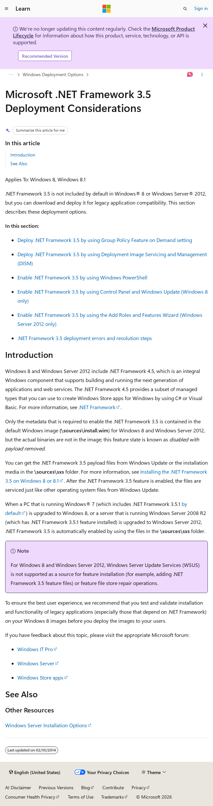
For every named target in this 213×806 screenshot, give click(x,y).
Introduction (22, 155)
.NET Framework (97, 407)
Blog (85, 787)
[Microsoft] (106, 9)
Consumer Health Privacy (30, 797)
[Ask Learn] (190, 75)
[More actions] (202, 75)
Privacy (139, 787)
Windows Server (35, 663)
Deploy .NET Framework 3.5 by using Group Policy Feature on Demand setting (104, 240)
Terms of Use (80, 797)
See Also (18, 163)
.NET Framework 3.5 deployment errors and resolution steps (84, 338)
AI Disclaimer (18, 787)
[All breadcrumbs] (10, 75)
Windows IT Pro (35, 649)
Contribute (113, 787)
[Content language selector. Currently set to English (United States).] (34, 772)
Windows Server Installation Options (46, 725)
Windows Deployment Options (53, 74)
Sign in (201, 8)
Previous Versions (56, 787)
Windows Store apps (40, 677)
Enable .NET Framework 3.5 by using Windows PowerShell (82, 277)
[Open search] (185, 9)
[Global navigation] (6, 9)
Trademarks (112, 797)
